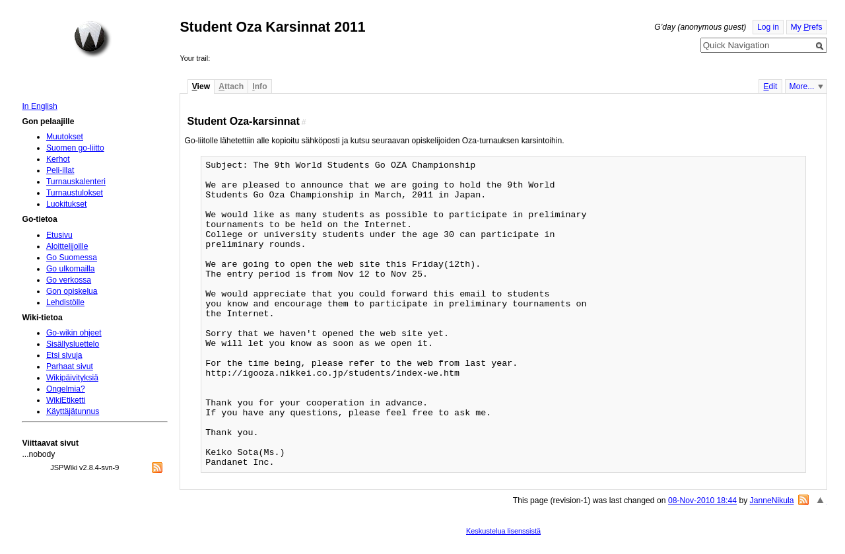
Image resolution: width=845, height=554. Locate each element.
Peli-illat (60, 170)
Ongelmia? (65, 389)
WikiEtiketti (65, 400)
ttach (231, 86)
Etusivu (59, 235)
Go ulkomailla (70, 268)
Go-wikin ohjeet (74, 332)
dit (770, 86)
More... (802, 86)
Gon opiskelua (72, 291)
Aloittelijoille (67, 246)
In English (39, 106)
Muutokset (64, 136)
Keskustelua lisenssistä (503, 531)
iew (201, 86)
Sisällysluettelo (72, 344)
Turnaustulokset (74, 192)
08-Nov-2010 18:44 (702, 500)
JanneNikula (772, 500)
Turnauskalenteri (76, 181)
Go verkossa (68, 280)
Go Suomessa (71, 257)
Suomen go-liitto (75, 148)
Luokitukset (66, 204)
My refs (807, 27)
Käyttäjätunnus (72, 411)
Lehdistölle (65, 302)
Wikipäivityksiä (72, 377)
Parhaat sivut (69, 366)
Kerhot (58, 159)
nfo (259, 86)
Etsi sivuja (64, 355)
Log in (768, 27)
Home (92, 39)
